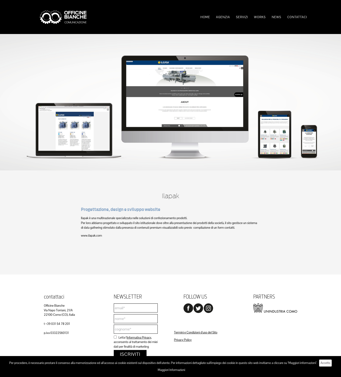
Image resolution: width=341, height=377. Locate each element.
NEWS (276, 17)
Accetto (326, 363)
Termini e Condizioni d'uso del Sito (195, 332)
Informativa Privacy (139, 338)
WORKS (260, 17)
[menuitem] (205, 17)
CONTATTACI (297, 17)
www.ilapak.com (91, 236)
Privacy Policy (183, 340)
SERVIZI (242, 17)
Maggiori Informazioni (171, 370)
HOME (205, 17)
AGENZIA (223, 17)
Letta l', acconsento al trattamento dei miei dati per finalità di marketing (136, 342)
